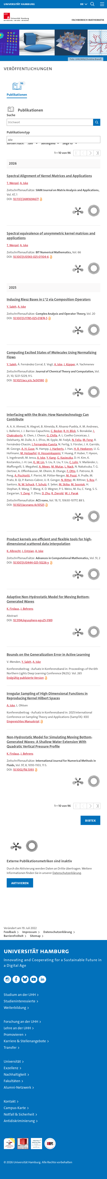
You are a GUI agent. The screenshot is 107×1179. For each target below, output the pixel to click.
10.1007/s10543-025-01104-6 (31, 257)
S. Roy (90, 480)
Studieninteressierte (19, 1001)
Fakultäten (12, 1081)
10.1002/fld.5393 (23, 770)
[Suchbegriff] (50, 122)
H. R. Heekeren (83, 449)
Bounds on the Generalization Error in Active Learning (48, 654)
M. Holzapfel (28, 453)
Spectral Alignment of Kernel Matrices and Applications (49, 176)
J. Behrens (26, 609)
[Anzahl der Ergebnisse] (70, 143)
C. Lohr (73, 462)
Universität (12, 1061)
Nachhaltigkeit (15, 1074)
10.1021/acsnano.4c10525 (28, 505)
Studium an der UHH (20, 994)
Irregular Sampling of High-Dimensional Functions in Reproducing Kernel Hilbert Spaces (47, 695)
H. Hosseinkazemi (49, 453)
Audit (20, 1140)
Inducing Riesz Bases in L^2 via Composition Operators (49, 299)
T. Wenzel (13, 183)
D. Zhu (46, 493)
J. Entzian (28, 551)
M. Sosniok (78, 484)
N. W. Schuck (26, 484)
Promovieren (13, 1034)
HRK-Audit (34, 1142)
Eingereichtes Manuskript (23, 721)
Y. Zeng (25, 493)
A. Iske (24, 183)
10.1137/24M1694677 (26, 199)
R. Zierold (57, 493)
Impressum (29, 932)
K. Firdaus (13, 609)
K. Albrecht (14, 551)
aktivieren (20, 882)
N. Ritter (66, 480)
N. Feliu (76, 440)
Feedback (10, 932)
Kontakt (10, 1101)
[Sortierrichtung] (50, 143)
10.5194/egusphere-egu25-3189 (32, 620)
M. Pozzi (71, 475)
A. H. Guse (27, 449)
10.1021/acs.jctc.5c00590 (28, 380)
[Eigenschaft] (32, 143)
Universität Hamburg (19, 4)
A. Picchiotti (22, 475)
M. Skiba (64, 484)
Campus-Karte (15, 1108)
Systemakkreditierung (50, 1140)
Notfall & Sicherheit (19, 1114)
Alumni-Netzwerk (17, 1087)
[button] (82, 4)
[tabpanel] (53, 466)
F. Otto (71, 471)
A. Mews (44, 467)
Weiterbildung (15, 1007)
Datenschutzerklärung (66, 873)
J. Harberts (57, 449)
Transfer (10, 1047)
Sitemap (35, 936)
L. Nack (69, 467)
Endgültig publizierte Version (25, 678)
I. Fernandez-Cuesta (44, 444)
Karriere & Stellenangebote (25, 1041)
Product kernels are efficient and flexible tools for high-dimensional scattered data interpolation (49, 541)
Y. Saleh (11, 307)
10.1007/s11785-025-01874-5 (30, 318)
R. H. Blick (69, 431)
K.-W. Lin (38, 462)
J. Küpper (69, 364)
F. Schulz (41, 484)
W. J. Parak (71, 493)
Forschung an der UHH (21, 1021)
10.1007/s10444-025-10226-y (31, 562)
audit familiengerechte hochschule (9, 1143)
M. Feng (88, 440)
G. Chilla (52, 435)
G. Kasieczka (65, 458)
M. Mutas (57, 467)
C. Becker (56, 431)
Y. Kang (51, 458)
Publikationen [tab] (17, 89)
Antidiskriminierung (19, 1121)
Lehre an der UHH (17, 1028)
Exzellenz (11, 1068)
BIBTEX (90, 820)
